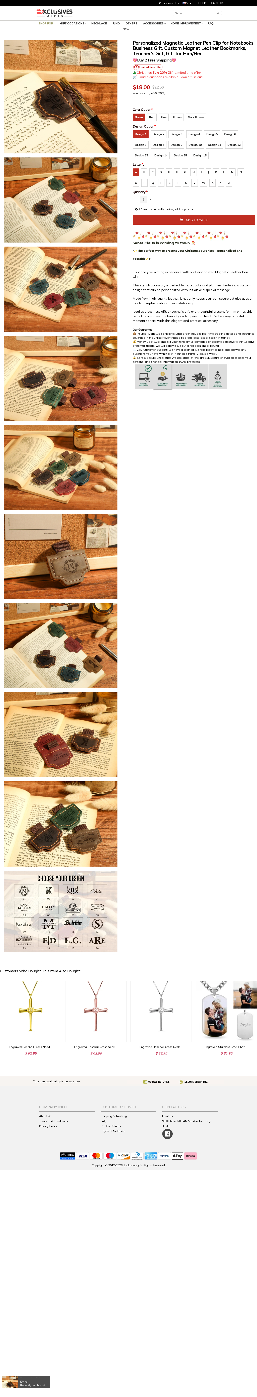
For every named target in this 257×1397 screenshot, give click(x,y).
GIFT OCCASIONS (73, 23)
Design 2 (158, 134)
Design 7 (140, 145)
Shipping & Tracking (114, 1116)
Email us (167, 1116)
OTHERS (132, 23)
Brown (177, 117)
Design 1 (140, 134)
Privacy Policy (48, 1126)
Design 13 (141, 155)
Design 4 (194, 134)
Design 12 (234, 145)
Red (151, 117)
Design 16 (199, 155)
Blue (163, 117)
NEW (126, 29)
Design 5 (212, 134)
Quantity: (140, 192)
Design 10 (195, 145)
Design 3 (176, 134)
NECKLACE (99, 23)
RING (117, 23)
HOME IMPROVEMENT (187, 23)
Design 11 (214, 145)
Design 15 (180, 155)
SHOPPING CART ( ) (210, 3)
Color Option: (143, 110)
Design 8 (158, 145)
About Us (45, 1116)
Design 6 (230, 134)
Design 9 (176, 145)
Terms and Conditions (53, 1121)
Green (139, 117)
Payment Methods (112, 1131)
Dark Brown (196, 117)
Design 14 (160, 155)
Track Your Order (170, 3)
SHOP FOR (47, 23)
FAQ (211, 23)
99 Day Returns (111, 1126)
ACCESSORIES (154, 23)
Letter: (139, 164)
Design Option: (145, 126)
